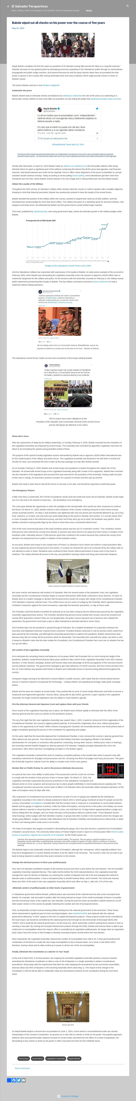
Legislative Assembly (55, 1067)
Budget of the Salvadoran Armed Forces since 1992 (68, 274)
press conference (101, 290)
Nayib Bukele (74, 1067)
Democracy (24, 1067)
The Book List (47, 19)
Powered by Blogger (68, 1096)
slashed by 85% (80, 921)
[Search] (127, 6)
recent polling (78, 184)
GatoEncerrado (40, 219)
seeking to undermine (72, 104)
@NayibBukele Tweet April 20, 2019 (68, 152)
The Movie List (68, 19)
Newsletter (87, 19)
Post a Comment (22, 1076)
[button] (122, 31)
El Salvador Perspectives (30, 6)
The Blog (30, 19)
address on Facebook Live (75, 174)
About (17, 19)
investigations (37, 811)
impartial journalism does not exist (106, 107)
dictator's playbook (51, 93)
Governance (37, 1067)
